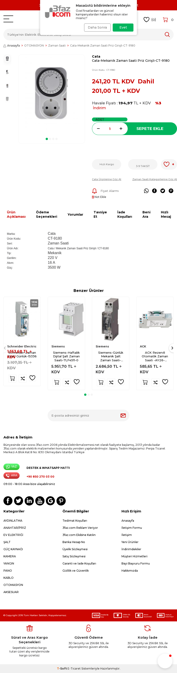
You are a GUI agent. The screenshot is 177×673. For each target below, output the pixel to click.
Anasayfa (11, 45)
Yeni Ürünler (130, 542)
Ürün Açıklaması (16, 214)
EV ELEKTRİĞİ (13, 535)
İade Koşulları (124, 214)
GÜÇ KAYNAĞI (13, 549)
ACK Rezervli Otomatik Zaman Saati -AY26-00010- (155, 356)
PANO (7, 570)
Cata (96, 56)
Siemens (58, 346)
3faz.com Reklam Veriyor (80, 527)
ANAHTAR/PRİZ (14, 527)
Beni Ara (146, 214)
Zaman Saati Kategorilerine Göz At (154, 179)
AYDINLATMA (12, 520)
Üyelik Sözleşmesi (75, 549)
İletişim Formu (131, 527)
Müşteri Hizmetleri (134, 556)
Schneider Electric (21, 346)
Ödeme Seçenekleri (46, 214)
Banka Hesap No (73, 542)
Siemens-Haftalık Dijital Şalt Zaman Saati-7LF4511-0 (66, 356)
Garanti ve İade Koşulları (79, 563)
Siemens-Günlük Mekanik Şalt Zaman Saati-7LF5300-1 (110, 356)
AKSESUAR (11, 592)
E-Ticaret (74, 668)
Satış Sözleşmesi (74, 556)
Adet (99, 119)
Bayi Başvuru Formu (135, 563)
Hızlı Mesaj (166, 214)
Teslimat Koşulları (74, 520)
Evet (123, 27)
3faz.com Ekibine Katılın (79, 535)
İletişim (126, 535)
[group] (51, 94)
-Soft (62, 668)
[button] (47, 139)
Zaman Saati (57, 45)
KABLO (8, 577)
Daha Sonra (96, 27)
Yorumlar (75, 214)
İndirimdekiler (131, 549)
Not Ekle (99, 197)
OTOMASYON (34, 45)
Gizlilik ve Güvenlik (75, 570)
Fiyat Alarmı (105, 191)
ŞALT (7, 542)
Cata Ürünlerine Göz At (106, 179)
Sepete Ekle (149, 128)
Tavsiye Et (100, 214)
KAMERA (9, 556)
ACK (143, 346)
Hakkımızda (129, 570)
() (150, 19)
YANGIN (8, 563)
